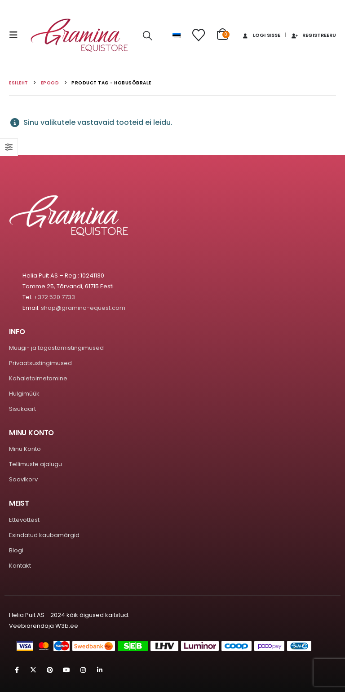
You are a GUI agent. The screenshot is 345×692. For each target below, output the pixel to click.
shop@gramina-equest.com (83, 308)
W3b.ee (66, 625)
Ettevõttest (24, 520)
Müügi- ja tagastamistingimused (56, 348)
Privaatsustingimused (40, 363)
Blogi (16, 550)
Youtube (66, 670)
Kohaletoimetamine (38, 378)
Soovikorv (23, 479)
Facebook (16, 670)
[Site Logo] (79, 35)
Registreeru (313, 35)
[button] (16, 35)
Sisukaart (22, 409)
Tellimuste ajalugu (35, 464)
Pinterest (50, 670)
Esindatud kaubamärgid (44, 535)
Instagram (83, 670)
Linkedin (99, 670)
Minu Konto (25, 449)
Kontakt (20, 565)
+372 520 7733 (54, 297)
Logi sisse (260, 35)
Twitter (33, 670)
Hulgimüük (24, 393)
